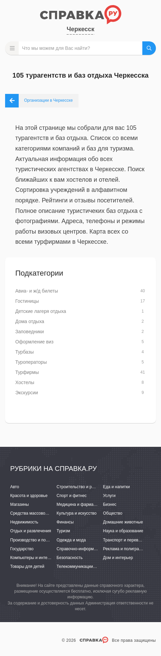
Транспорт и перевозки (124, 540)
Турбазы (24, 352)
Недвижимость (24, 522)
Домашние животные (123, 522)
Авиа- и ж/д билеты (36, 291)
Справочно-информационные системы (93, 548)
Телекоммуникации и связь (82, 566)
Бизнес (109, 504)
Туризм (63, 531)
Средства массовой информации (41, 513)
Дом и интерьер (118, 557)
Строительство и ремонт (80, 486)
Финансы (65, 522)
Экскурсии (26, 392)
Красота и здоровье (29, 495)
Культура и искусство (77, 513)
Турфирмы (27, 372)
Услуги (109, 495)
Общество (112, 513)
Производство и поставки (34, 540)
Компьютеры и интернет (33, 557)
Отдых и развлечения (30, 531)
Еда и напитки (116, 486)
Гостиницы (27, 301)
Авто (14, 486)
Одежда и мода (71, 540)
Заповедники (29, 331)
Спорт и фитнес (72, 495)
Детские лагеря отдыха (40, 311)
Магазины (19, 504)
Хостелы (24, 382)
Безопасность (70, 557)
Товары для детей (27, 566)
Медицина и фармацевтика (83, 504)
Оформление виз (34, 341)
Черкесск (80, 29)
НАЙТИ (149, 48)
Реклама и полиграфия (125, 548)
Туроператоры (31, 362)
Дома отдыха (29, 321)
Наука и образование (123, 531)
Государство (22, 548)
